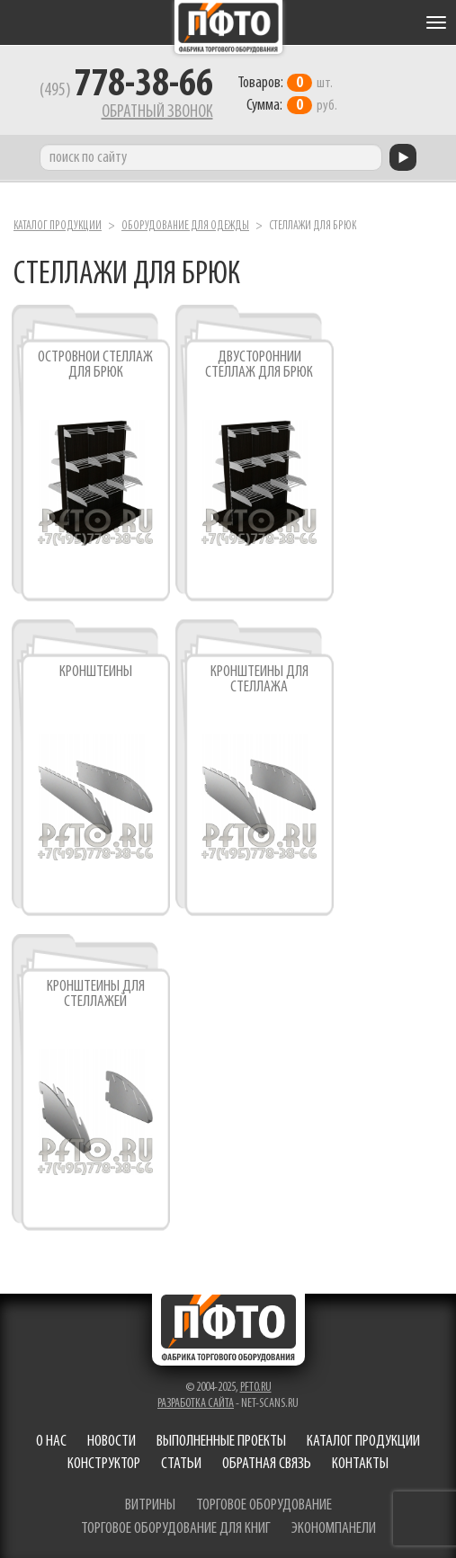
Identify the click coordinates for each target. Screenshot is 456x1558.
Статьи (181, 1464)
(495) (126, 91)
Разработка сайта (195, 1404)
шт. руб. (287, 94)
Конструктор (103, 1464)
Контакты (360, 1464)
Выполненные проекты (221, 1441)
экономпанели (333, 1528)
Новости (111, 1441)
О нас (51, 1441)
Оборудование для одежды (185, 226)
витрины (150, 1505)
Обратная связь (266, 1464)
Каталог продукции (57, 226)
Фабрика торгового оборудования (228, 27)
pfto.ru (256, 1387)
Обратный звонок (157, 112)
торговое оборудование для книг (176, 1528)
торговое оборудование (264, 1505)
